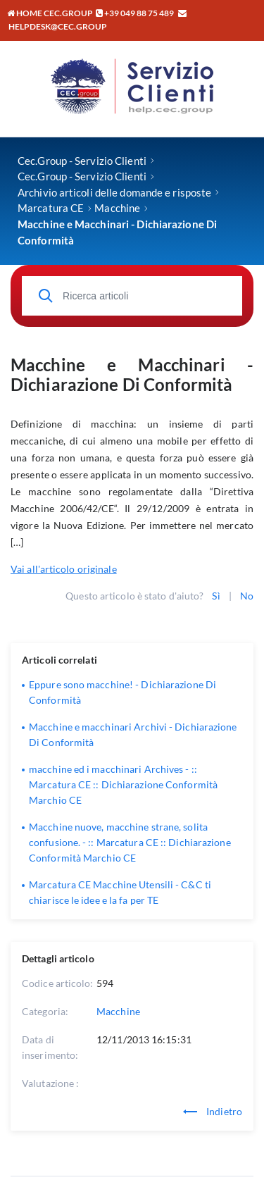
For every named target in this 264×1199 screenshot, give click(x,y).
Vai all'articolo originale (64, 569)
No (246, 596)
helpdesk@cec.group (57, 26)
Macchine (118, 1011)
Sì (216, 596)
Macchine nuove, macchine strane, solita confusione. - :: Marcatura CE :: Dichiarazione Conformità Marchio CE (130, 842)
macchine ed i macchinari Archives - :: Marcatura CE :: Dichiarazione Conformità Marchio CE (123, 784)
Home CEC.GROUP (50, 13)
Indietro (212, 1111)
